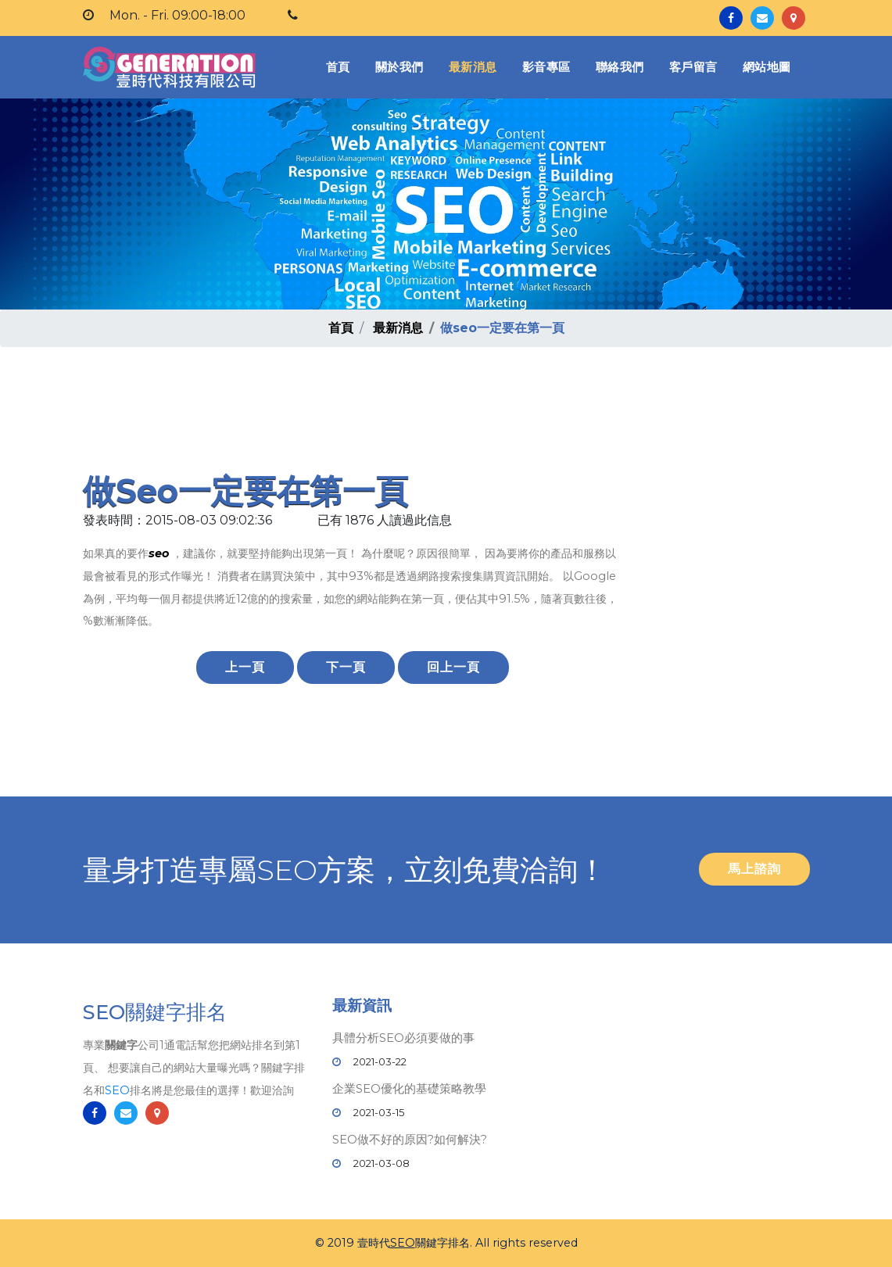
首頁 (341, 66)
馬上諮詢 (754, 868)
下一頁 (346, 667)
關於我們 (399, 66)
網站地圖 (767, 66)
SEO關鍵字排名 (155, 1013)
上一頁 (245, 667)
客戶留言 (693, 66)
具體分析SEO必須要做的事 (403, 1037)
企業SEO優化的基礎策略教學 (409, 1088)
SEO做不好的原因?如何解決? (409, 1139)
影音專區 (546, 66)
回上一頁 (453, 667)
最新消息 (473, 66)
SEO (117, 1091)
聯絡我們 (620, 66)
